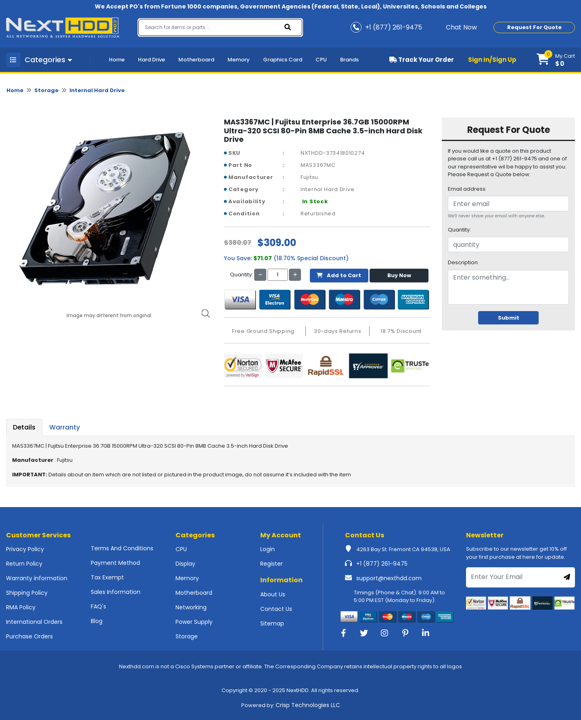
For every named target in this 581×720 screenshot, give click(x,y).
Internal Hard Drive (97, 90)
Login (267, 549)
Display (185, 564)
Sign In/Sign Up (492, 59)
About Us (272, 594)
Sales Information (115, 592)
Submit (508, 318)
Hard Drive (151, 59)
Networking (191, 607)
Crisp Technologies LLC (308, 705)
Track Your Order (421, 59)
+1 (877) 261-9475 (382, 564)
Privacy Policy (25, 549)
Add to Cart (339, 275)
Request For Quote (534, 27)
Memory (239, 59)
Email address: (467, 189)
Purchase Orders (29, 636)
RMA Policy (21, 607)
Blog (96, 621)
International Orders (34, 622)
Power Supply (194, 622)
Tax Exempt (107, 577)
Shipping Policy (27, 593)
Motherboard (196, 59)
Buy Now (399, 275)
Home (117, 59)
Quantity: (459, 230)
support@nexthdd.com (389, 578)
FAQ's (98, 606)
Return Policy (24, 564)
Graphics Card (282, 59)
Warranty (64, 427)
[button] (556, 60)
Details (24, 427)
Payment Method (115, 563)
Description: (463, 262)
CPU (321, 59)
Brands (349, 59)
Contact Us (276, 609)
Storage (46, 90)
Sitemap (272, 623)
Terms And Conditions (122, 548)
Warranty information (36, 578)
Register (271, 564)
